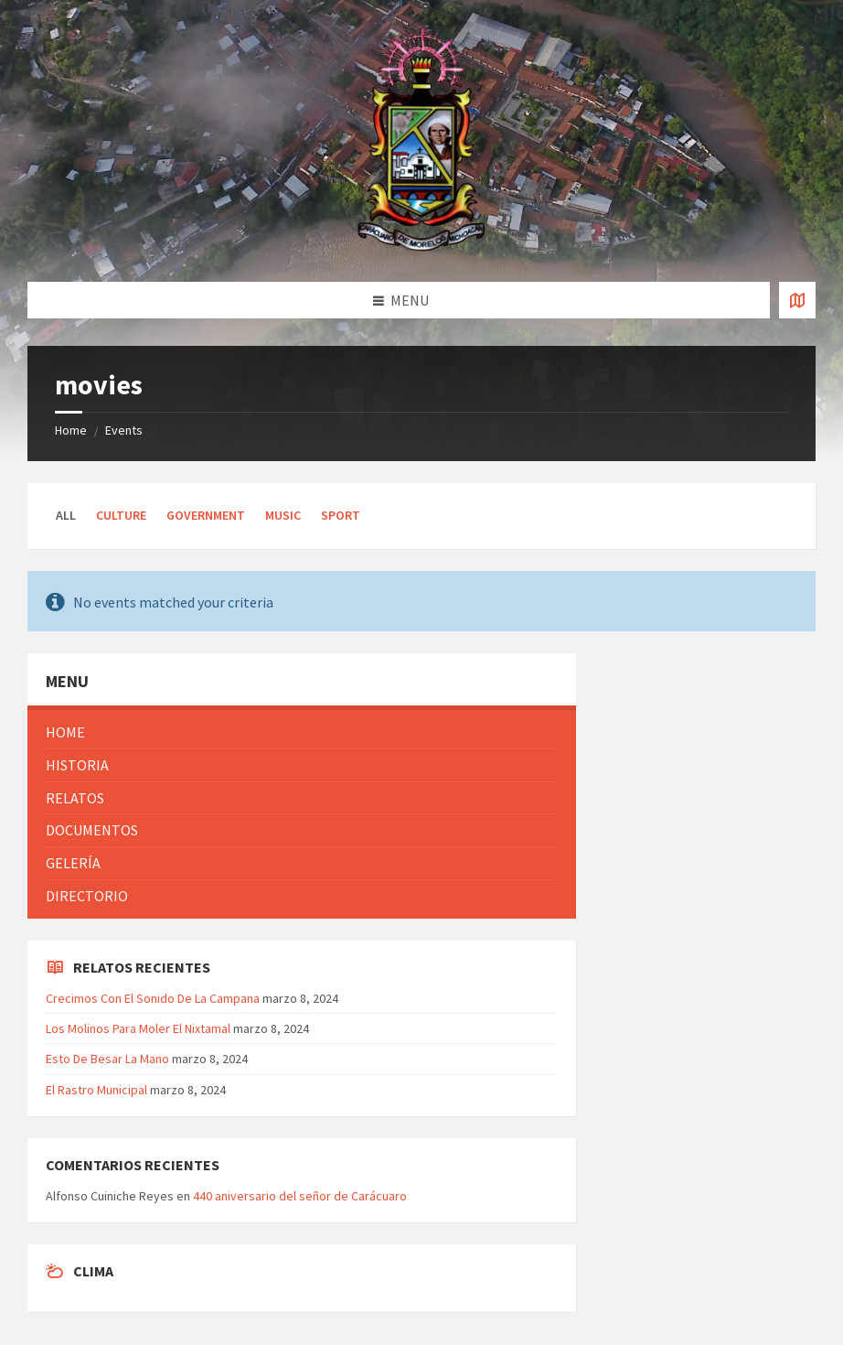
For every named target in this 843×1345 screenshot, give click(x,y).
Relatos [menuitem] (75, 798)
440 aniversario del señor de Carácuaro (300, 1196)
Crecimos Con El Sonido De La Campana (153, 998)
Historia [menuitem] (77, 765)
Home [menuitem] (65, 732)
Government (205, 515)
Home (71, 430)
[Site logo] (421, 246)
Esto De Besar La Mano (107, 1058)
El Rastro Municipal (96, 1089)
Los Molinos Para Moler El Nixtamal (138, 1028)
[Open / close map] (797, 300)
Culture (121, 515)
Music (283, 515)
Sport (340, 515)
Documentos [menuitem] (92, 830)
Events (124, 430)
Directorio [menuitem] (87, 896)
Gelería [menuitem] (73, 863)
